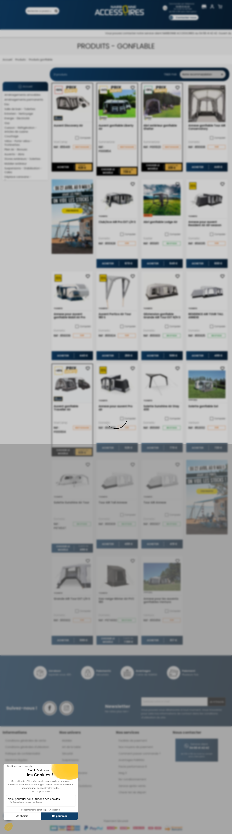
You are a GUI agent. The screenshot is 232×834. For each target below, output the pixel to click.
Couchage (11, 136)
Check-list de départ (132, 792)
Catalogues (165, 23)
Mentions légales (16, 760)
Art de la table (71, 747)
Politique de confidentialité (22, 753)
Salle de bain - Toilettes (19, 109)
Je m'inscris (216, 702)
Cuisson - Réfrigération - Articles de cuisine (20, 129)
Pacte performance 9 (133, 766)
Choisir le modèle (108, 171)
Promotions (45, 23)
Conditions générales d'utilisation (27, 747)
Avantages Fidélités (131, 760)
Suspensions (70, 760)
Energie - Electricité (16, 118)
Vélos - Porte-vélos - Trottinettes (18, 143)
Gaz (7, 123)
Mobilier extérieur (15, 163)
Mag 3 (123, 773)
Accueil (7, 59)
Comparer (83, 137)
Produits (27, 23)
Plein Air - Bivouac (15, 149)
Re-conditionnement (132, 779)
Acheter (63, 167)
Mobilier (67, 740)
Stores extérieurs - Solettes (22, 159)
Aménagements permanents (23, 99)
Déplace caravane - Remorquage (17, 178)
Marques (123, 23)
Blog (181, 23)
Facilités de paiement (133, 740)
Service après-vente (132, 786)
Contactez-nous (186, 17)
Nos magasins (103, 23)
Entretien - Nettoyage (18, 113)
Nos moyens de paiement (136, 747)
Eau (6, 104)
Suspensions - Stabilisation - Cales (23, 170)
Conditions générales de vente (25, 740)
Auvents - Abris (14, 154)
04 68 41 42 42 (183, 6)
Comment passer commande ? (140, 753)
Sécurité (67, 753)
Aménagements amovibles (22, 95)
